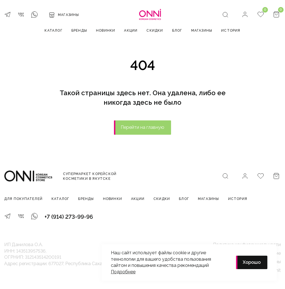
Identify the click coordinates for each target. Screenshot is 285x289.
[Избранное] (260, 15)
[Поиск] (225, 15)
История (230, 30)
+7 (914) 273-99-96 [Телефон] (69, 216)
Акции (130, 30)
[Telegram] (7, 15)
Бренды (79, 30)
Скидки (154, 30)
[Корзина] (276, 15)
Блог (177, 30)
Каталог (53, 30)
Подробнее (123, 271)
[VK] (21, 15)
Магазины (201, 30)
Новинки (105, 30)
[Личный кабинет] (244, 15)
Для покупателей (23, 199)
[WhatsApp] (34, 15)
